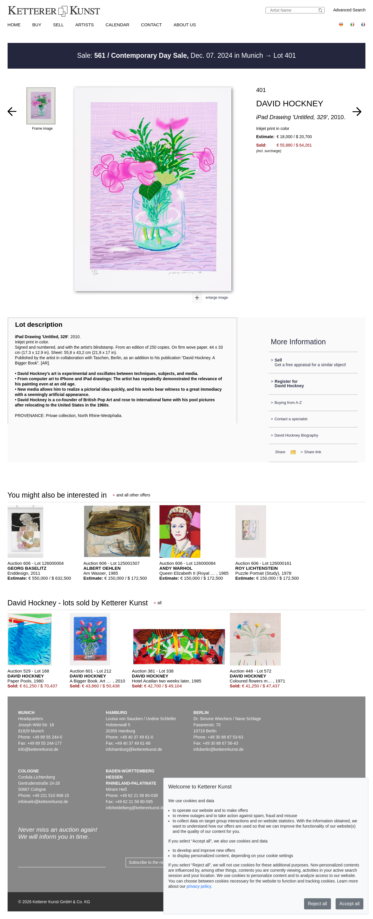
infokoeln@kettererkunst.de (43, 801)
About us (185, 24)
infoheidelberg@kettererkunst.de (135, 807)
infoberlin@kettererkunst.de (218, 749)
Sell (58, 24)
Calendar (117, 24)
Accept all (349, 903)
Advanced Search (349, 10)
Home (14, 24)
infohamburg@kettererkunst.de (134, 749)
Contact (151, 24)
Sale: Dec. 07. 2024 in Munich (171, 55)
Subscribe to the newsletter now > (159, 862)
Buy (36, 24)
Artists (84, 24)
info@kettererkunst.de (38, 749)
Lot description (39, 324)
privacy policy (199, 886)
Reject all (317, 903)
